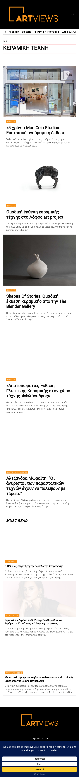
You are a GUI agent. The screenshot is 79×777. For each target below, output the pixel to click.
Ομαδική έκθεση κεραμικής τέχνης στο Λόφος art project (34, 215)
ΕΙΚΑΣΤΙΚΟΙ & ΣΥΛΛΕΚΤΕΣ (17, 472)
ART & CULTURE (12, 616)
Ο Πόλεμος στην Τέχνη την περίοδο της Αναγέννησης (34, 566)
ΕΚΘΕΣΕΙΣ (11, 121)
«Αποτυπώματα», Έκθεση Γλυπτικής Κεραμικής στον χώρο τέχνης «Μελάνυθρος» (38, 390)
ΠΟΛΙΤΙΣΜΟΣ (11, 562)
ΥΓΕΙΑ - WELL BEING (14, 673)
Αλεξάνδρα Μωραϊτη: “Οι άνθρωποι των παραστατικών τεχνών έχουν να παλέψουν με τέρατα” (35, 486)
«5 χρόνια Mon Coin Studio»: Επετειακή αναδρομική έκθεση (35, 130)
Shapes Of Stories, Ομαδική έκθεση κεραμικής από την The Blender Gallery (36, 301)
